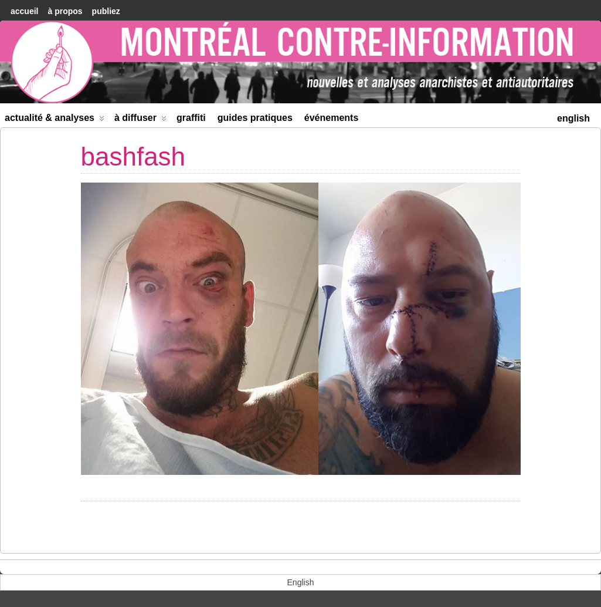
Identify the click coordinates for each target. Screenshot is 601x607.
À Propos (64, 11)
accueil (24, 11)
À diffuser (140, 120)
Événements (331, 118)
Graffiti (191, 118)
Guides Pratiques (255, 118)
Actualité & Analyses (54, 120)
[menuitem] (573, 117)
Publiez (106, 11)
